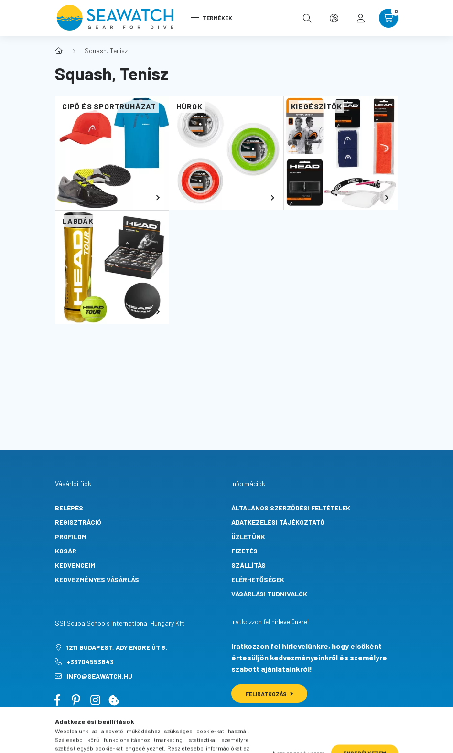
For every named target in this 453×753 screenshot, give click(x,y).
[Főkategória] (59, 50)
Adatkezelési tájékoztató (277, 522)
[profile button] (360, 18)
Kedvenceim (75, 565)
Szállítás (248, 565)
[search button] (307, 18)
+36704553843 (90, 662)
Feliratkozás (269, 693)
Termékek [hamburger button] (211, 17)
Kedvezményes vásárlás (97, 579)
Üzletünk (248, 536)
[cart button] (388, 18)
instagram (95, 700)
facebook (56, 700)
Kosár (65, 551)
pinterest (76, 700)
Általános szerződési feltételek (290, 508)
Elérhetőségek (257, 579)
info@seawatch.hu (99, 676)
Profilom (70, 536)
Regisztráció (78, 522)
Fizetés (244, 551)
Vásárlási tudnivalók (269, 594)
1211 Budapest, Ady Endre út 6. (116, 647)
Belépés (69, 508)
